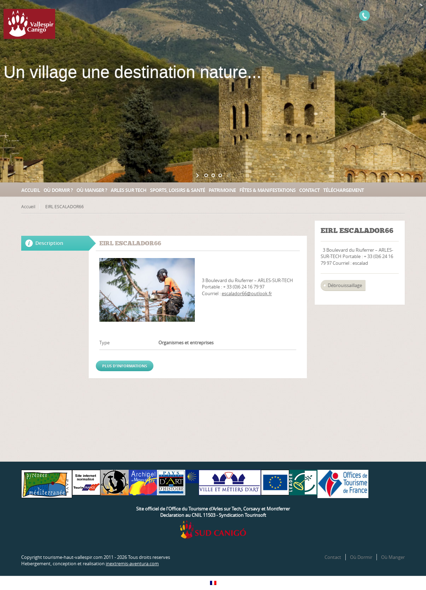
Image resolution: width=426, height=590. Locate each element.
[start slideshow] (198, 175)
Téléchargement (343, 190)
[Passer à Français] (213, 583)
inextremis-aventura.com (132, 563)
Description (49, 243)
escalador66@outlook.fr (247, 293)
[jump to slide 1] (206, 175)
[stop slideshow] (228, 175)
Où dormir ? (58, 190)
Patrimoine (222, 190)
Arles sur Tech (128, 190)
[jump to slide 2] (213, 175)
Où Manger (393, 557)
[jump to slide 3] (220, 175)
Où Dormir (361, 557)
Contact (309, 190)
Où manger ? (91, 190)
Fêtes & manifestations (267, 190)
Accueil (30, 190)
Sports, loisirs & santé (177, 190)
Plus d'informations (124, 365)
